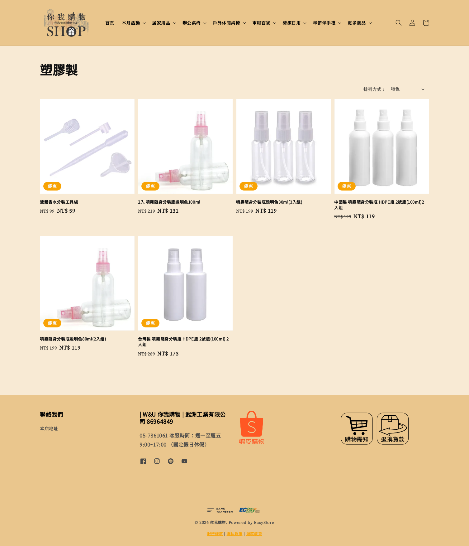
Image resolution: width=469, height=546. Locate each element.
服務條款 (215, 533)
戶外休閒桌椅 (226, 23)
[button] (398, 23)
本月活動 (131, 23)
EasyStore (264, 522)
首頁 (109, 23)
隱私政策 (235, 533)
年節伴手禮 (324, 23)
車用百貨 (261, 23)
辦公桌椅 (191, 23)
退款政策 (254, 533)
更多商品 (357, 23)
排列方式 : (373, 89)
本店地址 (49, 429)
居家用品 (161, 23)
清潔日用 (291, 23)
